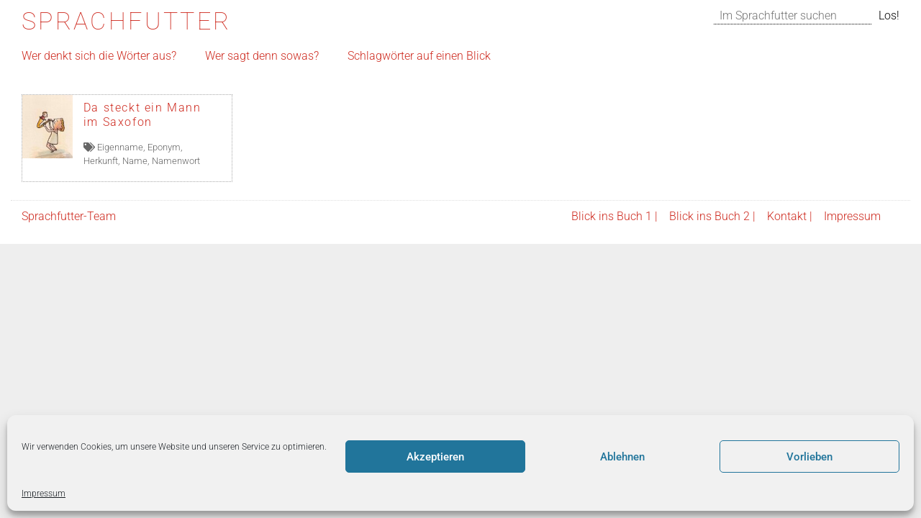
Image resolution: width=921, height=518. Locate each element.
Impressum (43, 494)
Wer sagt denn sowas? (262, 56)
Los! (889, 15)
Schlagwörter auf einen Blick (419, 56)
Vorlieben (809, 456)
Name (135, 160)
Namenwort (176, 160)
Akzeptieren (435, 456)
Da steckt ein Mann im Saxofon (142, 114)
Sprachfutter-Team (69, 216)
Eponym (164, 147)
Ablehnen (622, 456)
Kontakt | (789, 216)
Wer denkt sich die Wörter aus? (99, 56)
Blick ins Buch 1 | (614, 216)
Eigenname (120, 147)
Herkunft (100, 160)
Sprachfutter (126, 21)
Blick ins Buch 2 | (712, 216)
